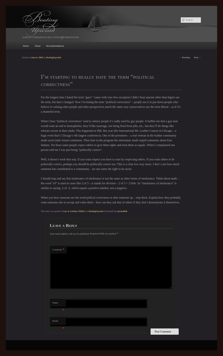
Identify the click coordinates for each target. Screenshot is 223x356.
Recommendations (55, 45)
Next (197, 57)
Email (58, 321)
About (38, 45)
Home (26, 45)
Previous (184, 57)
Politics (81, 211)
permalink (122, 211)
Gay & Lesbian (70, 211)
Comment (58, 249)
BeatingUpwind (96, 211)
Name (58, 303)
